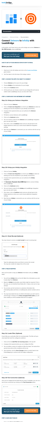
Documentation (7, 31)
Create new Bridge (32, 70)
